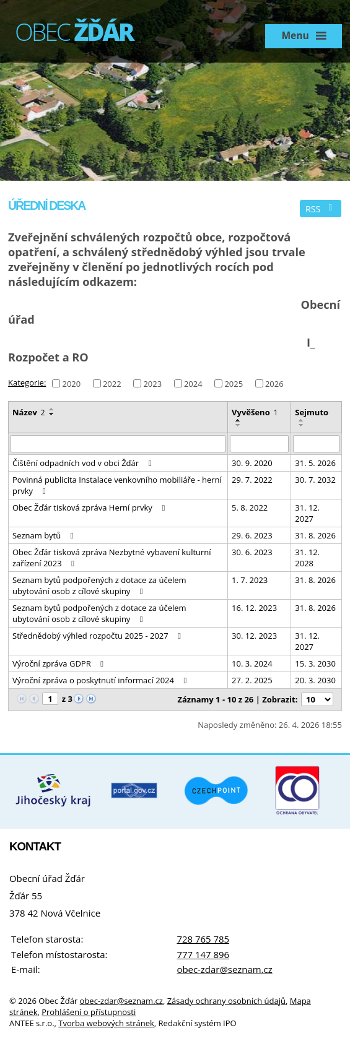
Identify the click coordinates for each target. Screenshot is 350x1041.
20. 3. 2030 (315, 680)
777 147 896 (203, 954)
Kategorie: (27, 382)
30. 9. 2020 (252, 463)
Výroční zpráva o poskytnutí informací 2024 (101, 680)
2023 (152, 383)
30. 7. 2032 (315, 479)
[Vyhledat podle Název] (118, 443)
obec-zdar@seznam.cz (224, 969)
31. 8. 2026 (315, 535)
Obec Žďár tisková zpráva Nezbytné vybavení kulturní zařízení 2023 (111, 557)
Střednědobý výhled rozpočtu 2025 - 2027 (98, 635)
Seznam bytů (44, 535)
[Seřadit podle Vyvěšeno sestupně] (238, 425)
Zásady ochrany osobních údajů (226, 1000)
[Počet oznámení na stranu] (317, 699)
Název (28, 412)
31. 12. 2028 (307, 557)
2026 (274, 383)
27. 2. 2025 (252, 680)
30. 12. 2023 (254, 635)
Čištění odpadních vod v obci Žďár (83, 463)
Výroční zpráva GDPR (59, 663)
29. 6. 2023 (252, 535)
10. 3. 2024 (252, 663)
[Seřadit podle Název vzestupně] (52, 409)
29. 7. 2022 (252, 479)
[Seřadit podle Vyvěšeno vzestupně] (238, 420)
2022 (112, 383)
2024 (193, 383)
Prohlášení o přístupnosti (89, 1011)
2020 (71, 383)
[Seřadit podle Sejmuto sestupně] (301, 425)
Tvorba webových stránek (106, 1023)
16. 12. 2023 (254, 607)
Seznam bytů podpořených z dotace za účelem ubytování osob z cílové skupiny (99, 585)
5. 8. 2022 (250, 507)
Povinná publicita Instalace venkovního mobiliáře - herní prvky (117, 485)
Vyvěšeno (255, 412)
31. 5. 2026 (315, 463)
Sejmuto (311, 412)
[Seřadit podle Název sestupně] (52, 414)
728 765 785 (203, 939)
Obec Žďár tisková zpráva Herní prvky (90, 507)
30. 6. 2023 (252, 552)
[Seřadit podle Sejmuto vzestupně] (301, 420)
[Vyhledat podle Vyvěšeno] (259, 443)
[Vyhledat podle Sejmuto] (316, 443)
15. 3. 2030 (315, 663)
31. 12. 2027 (307, 513)
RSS (320, 209)
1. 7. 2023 (250, 579)
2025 (233, 383)
